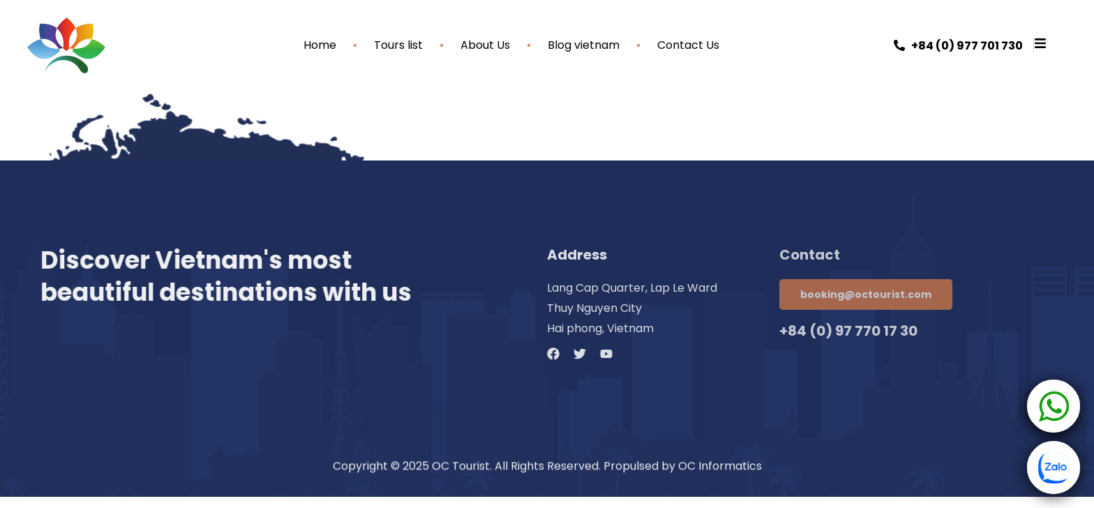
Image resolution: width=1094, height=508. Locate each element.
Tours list (398, 45)
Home (320, 45)
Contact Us (688, 45)
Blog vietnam (584, 45)
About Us (485, 45)
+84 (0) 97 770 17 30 (848, 331)
